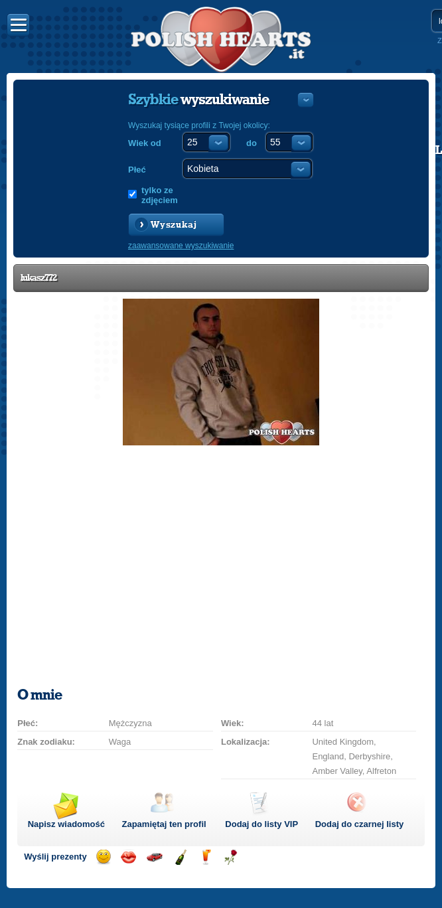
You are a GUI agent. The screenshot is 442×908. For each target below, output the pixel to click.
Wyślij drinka (205, 857)
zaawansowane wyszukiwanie (181, 245)
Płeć (137, 170)
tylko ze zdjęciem (159, 195)
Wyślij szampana (180, 857)
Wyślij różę (230, 857)
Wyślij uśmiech (103, 857)
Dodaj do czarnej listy (359, 824)
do (251, 143)
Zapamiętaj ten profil (163, 824)
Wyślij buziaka (128, 857)
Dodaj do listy (261, 824)
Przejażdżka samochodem (154, 857)
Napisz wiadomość (66, 824)
